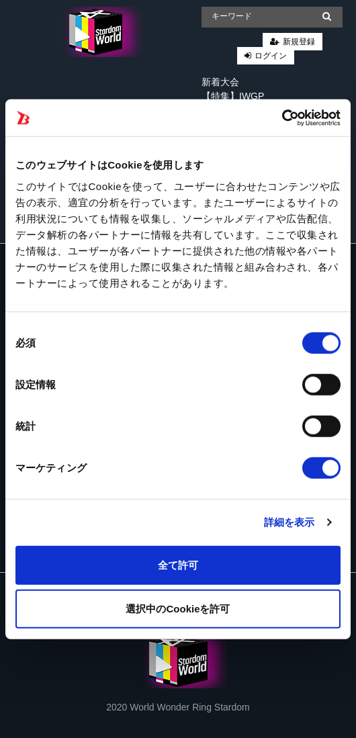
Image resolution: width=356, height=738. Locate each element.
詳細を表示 (289, 522)
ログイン (271, 55)
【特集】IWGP (233, 96)
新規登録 (299, 41)
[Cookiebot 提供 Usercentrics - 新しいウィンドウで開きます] (282, 117)
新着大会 (220, 82)
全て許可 (178, 564)
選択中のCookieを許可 (178, 608)
